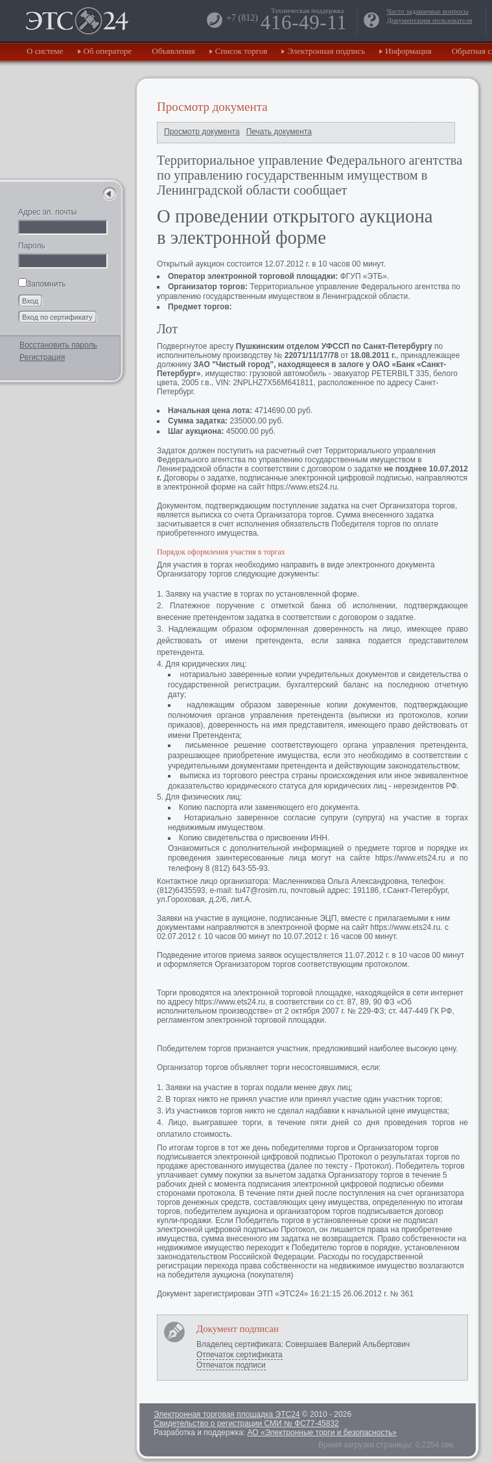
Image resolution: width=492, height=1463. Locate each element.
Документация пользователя (429, 20)
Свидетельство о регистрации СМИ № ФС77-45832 (246, 1423)
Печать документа (279, 131)
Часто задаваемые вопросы (427, 11)
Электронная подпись (326, 51)
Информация (408, 51)
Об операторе (108, 51)
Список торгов (241, 51)
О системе (45, 51)
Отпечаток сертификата (239, 1354)
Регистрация (42, 357)
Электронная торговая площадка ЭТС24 (226, 1414)
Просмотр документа (202, 131)
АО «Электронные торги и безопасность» (321, 1432)
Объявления (173, 51)
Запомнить (41, 284)
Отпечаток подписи (231, 1365)
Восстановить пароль (58, 345)
